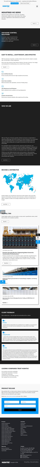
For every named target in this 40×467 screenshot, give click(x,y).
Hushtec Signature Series (6, 439)
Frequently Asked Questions (7, 449)
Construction (23, 423)
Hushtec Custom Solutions (6, 427)
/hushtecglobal (25, 456)
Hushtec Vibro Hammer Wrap (7, 442)
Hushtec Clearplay (5, 426)
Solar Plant (23, 429)
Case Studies (4, 450)
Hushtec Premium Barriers (6, 437)
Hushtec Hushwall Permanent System (8, 431)
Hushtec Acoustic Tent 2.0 (6, 435)
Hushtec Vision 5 (5, 444)
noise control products (11, 396)
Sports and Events (24, 435)
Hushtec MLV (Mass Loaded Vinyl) (8, 429)
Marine (22, 428)
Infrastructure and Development (26, 426)
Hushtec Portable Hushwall (7, 432)
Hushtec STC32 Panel (5, 441)
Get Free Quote (14, 3)
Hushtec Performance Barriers (7, 436)
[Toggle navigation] (37, 6)
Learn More (5, 160)
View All (35, 23)
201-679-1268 (31, 448)
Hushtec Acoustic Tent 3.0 (6, 433)
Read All (5, 221)
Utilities (22, 433)
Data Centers (23, 431)
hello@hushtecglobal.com (27, 455)
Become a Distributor (5, 448)
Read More (6, 263)
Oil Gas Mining (23, 427)
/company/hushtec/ (25, 457)
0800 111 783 (30, 449)
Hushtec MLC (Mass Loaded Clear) (8, 428)
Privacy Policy (26, 462)
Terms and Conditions (34, 462)
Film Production (23, 432)
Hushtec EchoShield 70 (6, 423)
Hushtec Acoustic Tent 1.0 (6, 440)
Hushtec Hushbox (5, 424)
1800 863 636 (29, 450)
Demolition (23, 424)
